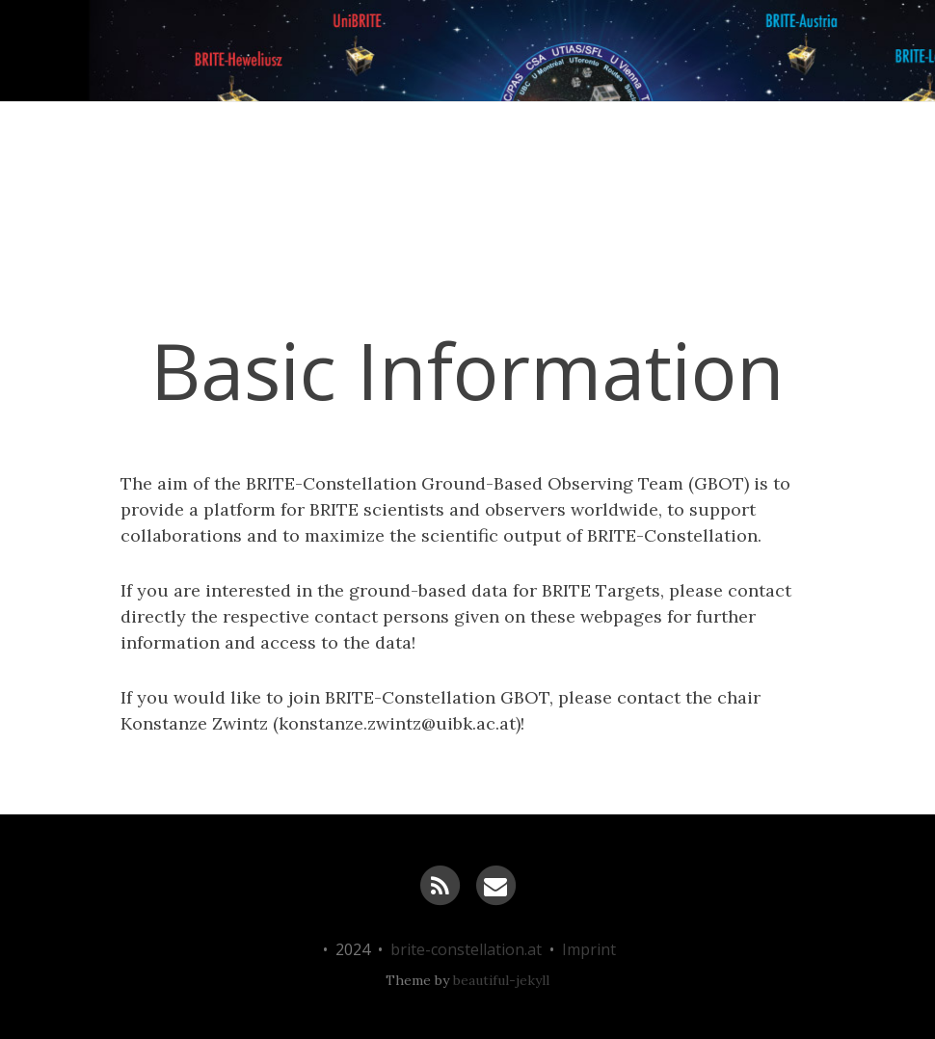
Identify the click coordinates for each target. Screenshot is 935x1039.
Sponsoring (582, 308)
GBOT (717, 308)
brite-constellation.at (466, 949)
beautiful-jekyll (501, 980)
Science (285, 308)
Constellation (432, 308)
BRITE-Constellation (104, 260)
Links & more (855, 308)
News (172, 308)
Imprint (589, 949)
